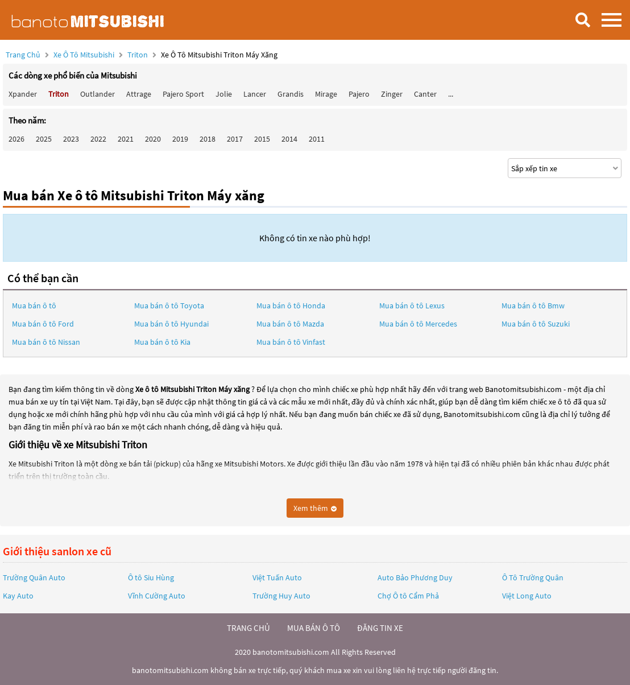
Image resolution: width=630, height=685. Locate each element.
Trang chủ (23, 54)
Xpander (23, 94)
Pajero (359, 94)
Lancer (254, 94)
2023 (71, 139)
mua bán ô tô (313, 627)
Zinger (392, 94)
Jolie (223, 94)
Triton (138, 54)
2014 (289, 139)
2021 (126, 139)
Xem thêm (315, 508)
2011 (317, 139)
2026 (16, 139)
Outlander (97, 94)
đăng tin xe (380, 627)
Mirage (326, 94)
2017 (235, 139)
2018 (207, 139)
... (450, 94)
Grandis (290, 94)
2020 (153, 139)
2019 (180, 139)
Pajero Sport (183, 94)
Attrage (138, 94)
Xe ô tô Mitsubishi (83, 54)
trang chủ (248, 627)
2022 (98, 139)
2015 (262, 139)
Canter (425, 94)
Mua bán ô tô (34, 305)
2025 (44, 139)
